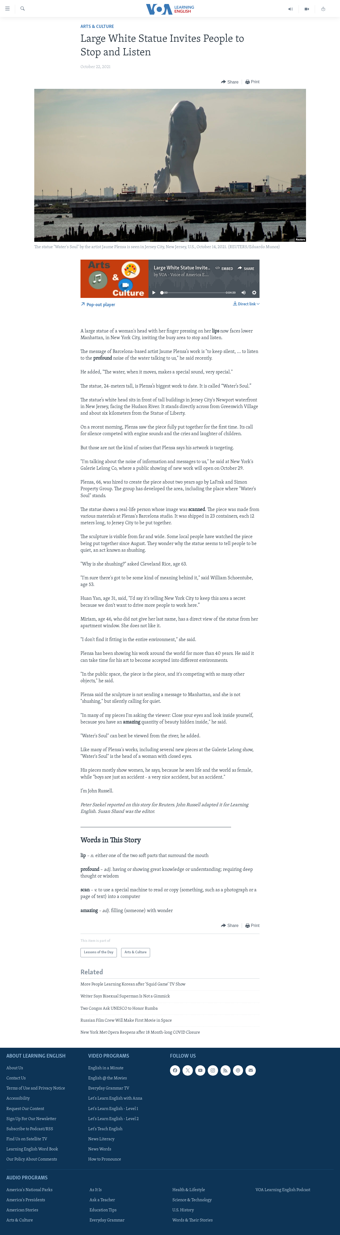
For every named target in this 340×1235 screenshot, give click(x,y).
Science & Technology (192, 1200)
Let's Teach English (105, 1129)
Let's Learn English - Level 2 (113, 1119)
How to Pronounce (104, 1159)
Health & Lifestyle (188, 1190)
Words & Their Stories (192, 1220)
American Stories (22, 1210)
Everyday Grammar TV (108, 1088)
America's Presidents (25, 1200)
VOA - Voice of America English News (193, 275)
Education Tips (103, 1210)
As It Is (96, 1190)
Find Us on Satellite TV (26, 1139)
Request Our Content (25, 1109)
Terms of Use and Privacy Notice (35, 1088)
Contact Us (16, 1078)
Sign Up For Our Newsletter (31, 1119)
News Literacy (101, 1139)
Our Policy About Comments (31, 1159)
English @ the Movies (107, 1078)
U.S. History (183, 1210)
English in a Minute (106, 1068)
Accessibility (18, 1098)
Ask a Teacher (102, 1200)
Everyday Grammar (107, 1220)
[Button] (230, 82)
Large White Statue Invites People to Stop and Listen (209, 268)
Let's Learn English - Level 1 (113, 1109)
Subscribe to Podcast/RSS (29, 1129)
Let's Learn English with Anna (115, 1098)
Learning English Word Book (32, 1149)
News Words (99, 1149)
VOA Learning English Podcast (283, 1190)
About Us (14, 1068)
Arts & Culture (97, 26)
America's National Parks (29, 1190)
